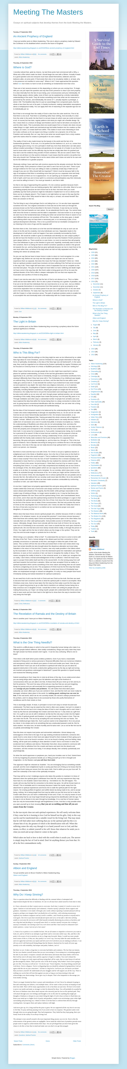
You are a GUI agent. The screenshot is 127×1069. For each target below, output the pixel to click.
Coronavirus (95, 379)
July (94, 327)
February (96, 342)
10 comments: (42, 855)
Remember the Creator (98, 478)
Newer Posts (18, 1041)
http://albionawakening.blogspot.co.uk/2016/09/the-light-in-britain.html (38, 333)
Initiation (93, 420)
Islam (92, 425)
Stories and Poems (97, 488)
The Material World (97, 513)
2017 (93, 278)
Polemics (94, 460)
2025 (93, 255)
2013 (93, 355)
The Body (94, 498)
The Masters (95, 511)
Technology (94, 496)
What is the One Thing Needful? (32, 642)
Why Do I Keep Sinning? (28, 894)
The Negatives (95, 519)
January (96, 345)
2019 (93, 273)
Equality (93, 394)
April (94, 336)
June (95, 330)
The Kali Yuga (95, 508)
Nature (93, 450)
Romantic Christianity (98, 480)
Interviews (94, 422)
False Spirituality (96, 402)
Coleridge (94, 376)
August (95, 325)
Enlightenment (95, 392)
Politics (93, 463)
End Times (94, 389)
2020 (93, 270)
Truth (92, 531)
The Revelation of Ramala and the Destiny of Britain (44, 613)
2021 (93, 267)
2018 (93, 276)
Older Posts (77, 1041)
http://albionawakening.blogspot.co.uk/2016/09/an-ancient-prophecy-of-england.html (43, 48)
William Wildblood (97, 549)
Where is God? (22, 67)
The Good (94, 506)
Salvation (94, 483)
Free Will (94, 404)
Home (48, 1041)
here (20, 84)
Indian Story (95, 417)
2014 (93, 352)
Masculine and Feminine (99, 437)
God (20, 311)
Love (92, 435)
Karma (93, 430)
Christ (20, 603)
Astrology (94, 366)
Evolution (94, 399)
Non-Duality (95, 453)
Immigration (95, 414)
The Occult (94, 521)
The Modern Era (96, 516)
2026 (93, 252)
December (96, 284)
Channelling (95, 371)
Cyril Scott (94, 384)
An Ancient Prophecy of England (32, 36)
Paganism (94, 455)
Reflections (26, 603)
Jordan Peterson (96, 427)
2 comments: (42, 600)
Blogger (72, 1058)
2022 (93, 264)
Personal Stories (96, 458)
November (96, 287)
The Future (94, 503)
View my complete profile (97, 568)
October (96, 290)
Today (93, 526)
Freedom (94, 407)
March (95, 339)
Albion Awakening (24, 57)
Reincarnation (95, 475)
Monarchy (94, 442)
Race (92, 470)
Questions (22, 1035)
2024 (93, 258)
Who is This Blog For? (26, 352)
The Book (94, 501)
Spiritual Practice (24, 858)
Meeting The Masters (48, 12)
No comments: (42, 54)
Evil (92, 397)
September (97, 293)
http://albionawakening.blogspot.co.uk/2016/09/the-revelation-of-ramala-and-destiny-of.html (46, 623)
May (94, 333)
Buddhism (94, 369)
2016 (93, 281)
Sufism (93, 493)
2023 (93, 261)
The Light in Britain (24, 321)
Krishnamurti (95, 432)
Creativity (94, 381)
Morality (93, 445)
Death (93, 387)
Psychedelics (95, 465)
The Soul (94, 524)
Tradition (93, 529)
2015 (93, 349)
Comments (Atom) (28, 1045)
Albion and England (25, 868)
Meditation (94, 440)
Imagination (94, 412)
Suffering (94, 491)
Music (93, 447)
